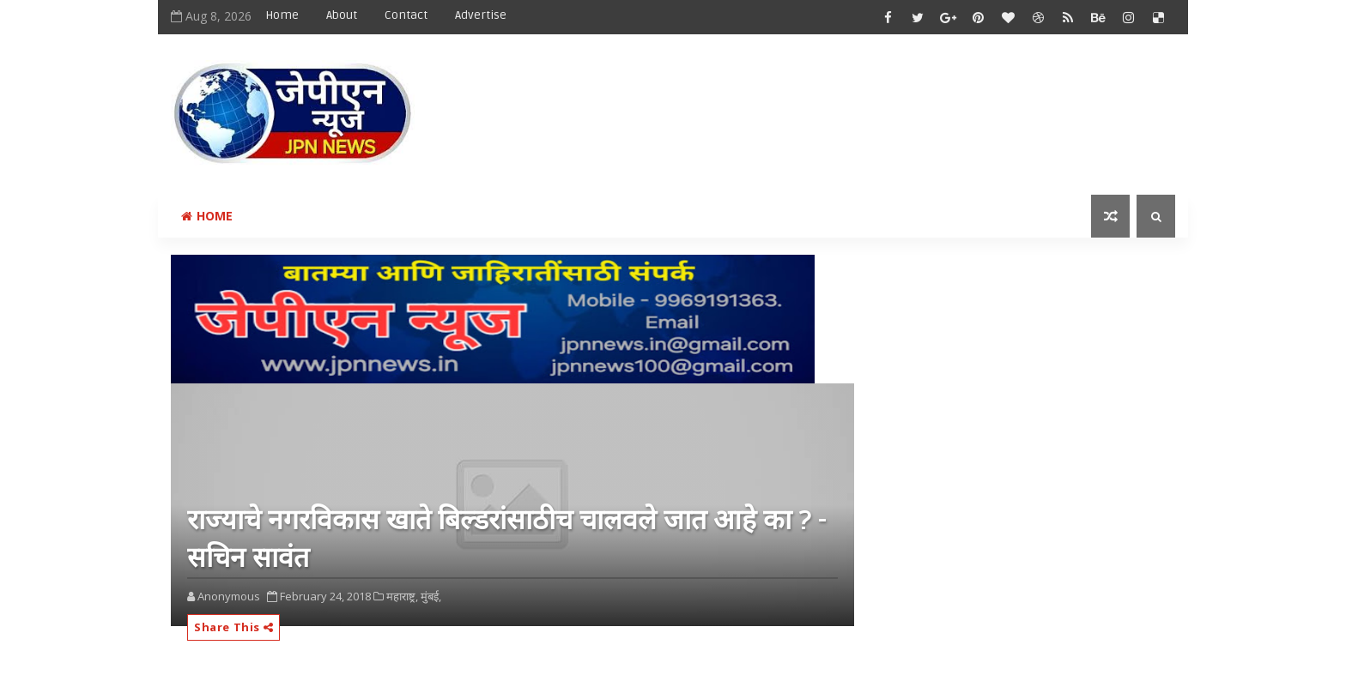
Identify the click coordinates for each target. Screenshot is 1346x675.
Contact (406, 15)
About (341, 15)
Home (282, 15)
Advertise (480, 15)
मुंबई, (431, 596)
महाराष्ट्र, (402, 596)
